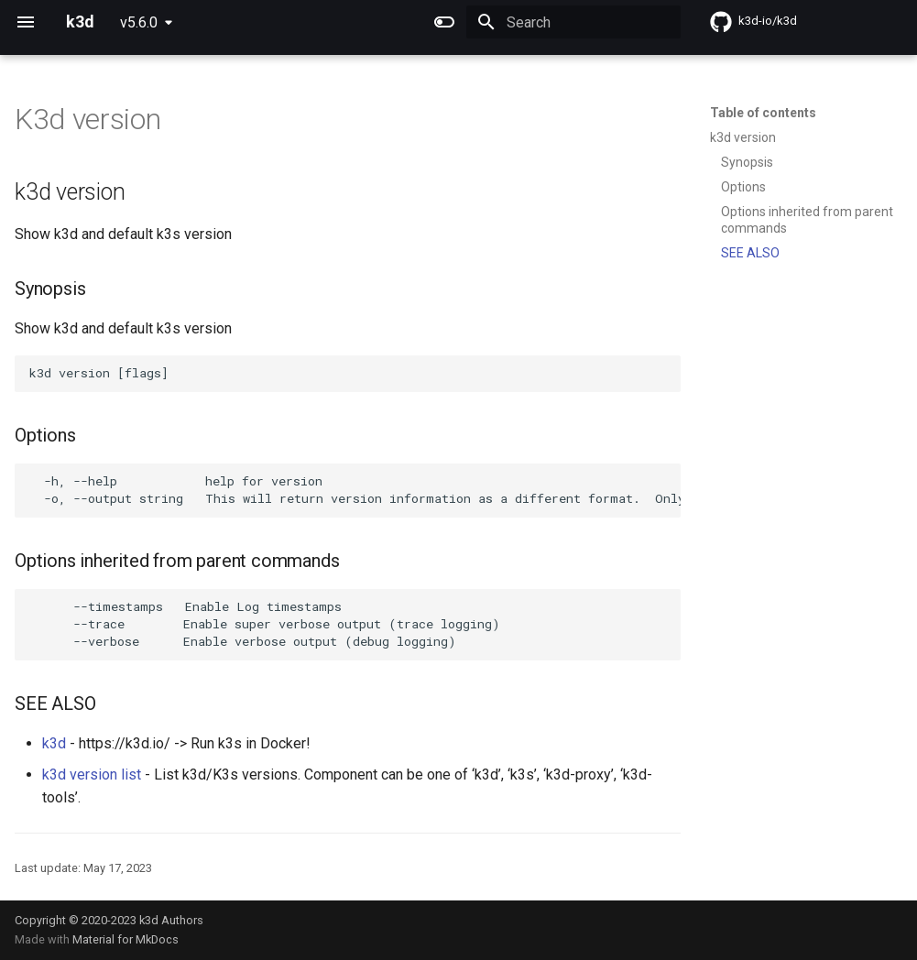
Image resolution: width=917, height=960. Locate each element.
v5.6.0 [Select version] (139, 22)
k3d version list (91, 774)
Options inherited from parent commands (807, 219)
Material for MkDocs (125, 939)
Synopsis (747, 162)
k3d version (743, 137)
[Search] (573, 21)
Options (743, 187)
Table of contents (763, 112)
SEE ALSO (750, 252)
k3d (54, 743)
